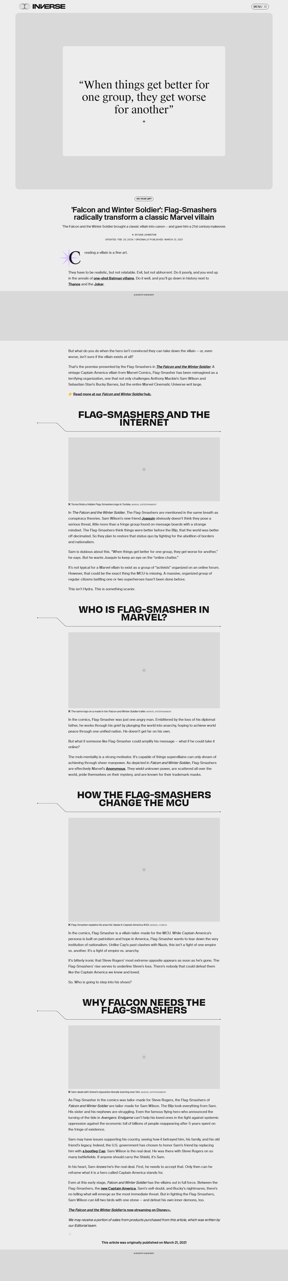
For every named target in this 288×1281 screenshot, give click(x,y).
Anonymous (115, 768)
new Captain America (118, 1188)
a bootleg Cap (93, 1151)
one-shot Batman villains (114, 278)
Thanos (74, 284)
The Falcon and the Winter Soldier (183, 366)
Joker (99, 284)
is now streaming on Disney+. (119, 1210)
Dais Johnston (147, 234)
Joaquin (148, 518)
